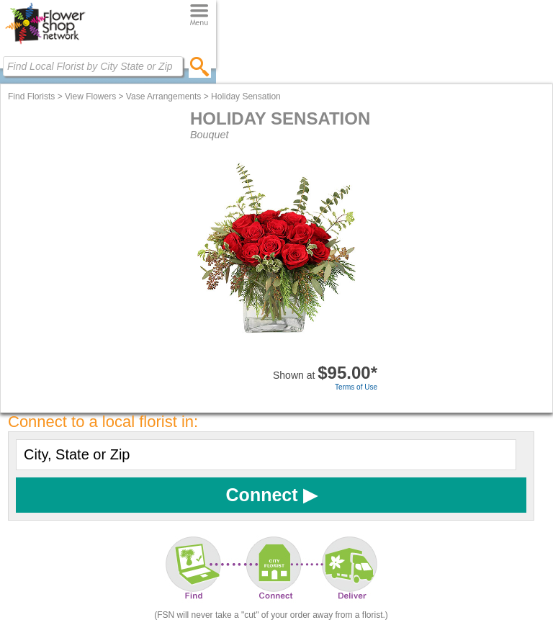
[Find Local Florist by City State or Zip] (93, 66)
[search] (200, 66)
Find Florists (31, 96)
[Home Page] (45, 44)
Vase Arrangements (164, 96)
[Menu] (199, 15)
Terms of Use (356, 387)
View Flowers (90, 96)
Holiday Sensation (246, 96)
